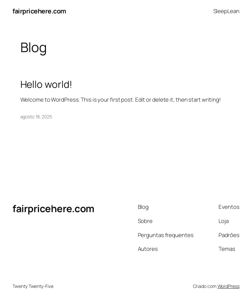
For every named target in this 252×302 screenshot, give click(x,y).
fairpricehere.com (39, 11)
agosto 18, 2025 (36, 116)
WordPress (229, 286)
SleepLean (226, 11)
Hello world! (46, 84)
